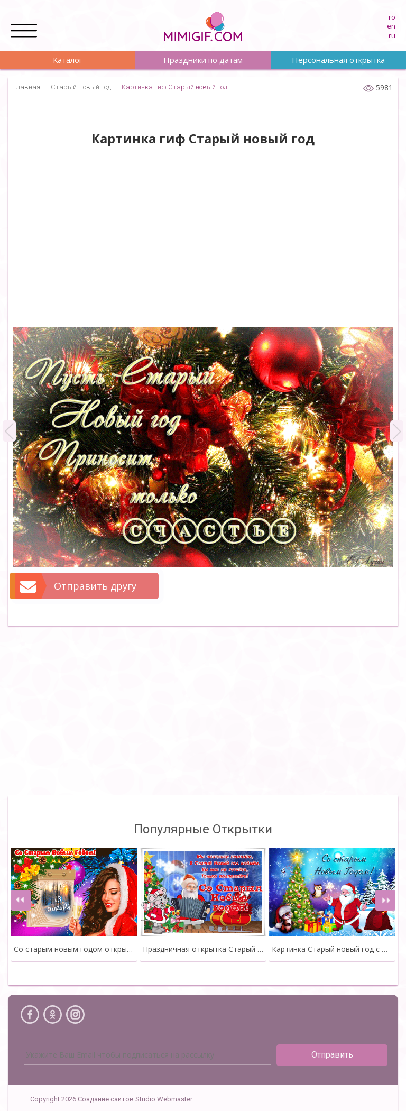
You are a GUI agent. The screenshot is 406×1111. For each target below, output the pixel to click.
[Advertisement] (203, 242)
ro (392, 17)
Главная (26, 87)
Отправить (332, 1055)
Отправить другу (76, 586)
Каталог (67, 59)
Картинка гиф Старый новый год (174, 87)
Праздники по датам (203, 59)
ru (392, 35)
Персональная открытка (338, 59)
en (391, 26)
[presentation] (21, 900)
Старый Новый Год (81, 87)
